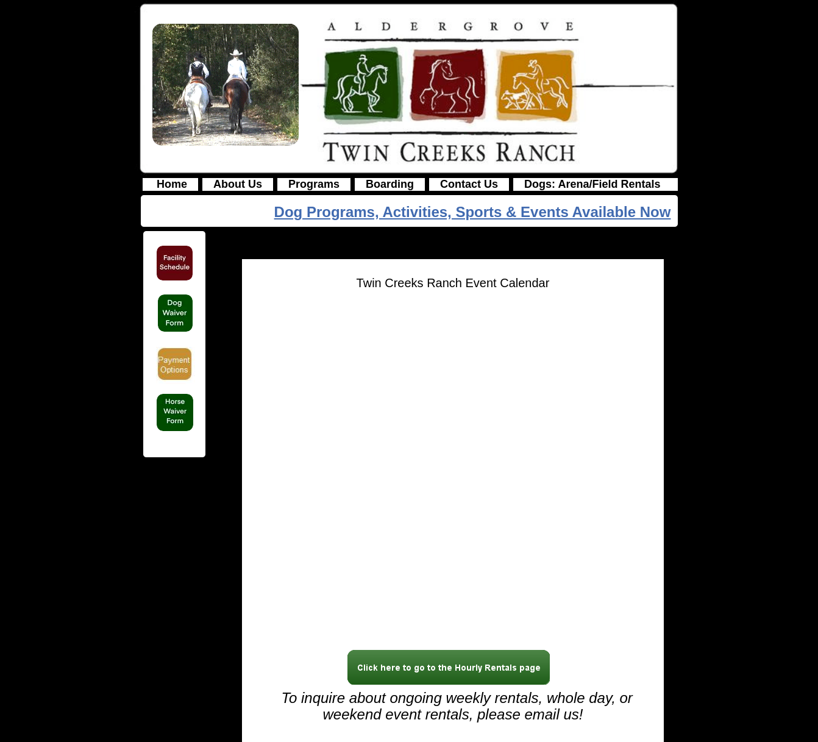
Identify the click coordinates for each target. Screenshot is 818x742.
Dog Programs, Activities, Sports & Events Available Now (472, 212)
